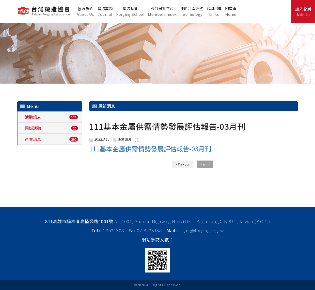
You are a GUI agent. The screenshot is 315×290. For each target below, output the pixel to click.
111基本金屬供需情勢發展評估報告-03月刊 (150, 148)
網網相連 (214, 11)
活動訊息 (33, 117)
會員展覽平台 (162, 11)
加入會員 (303, 12)
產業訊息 (33, 139)
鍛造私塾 (130, 11)
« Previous (182, 164)
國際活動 (33, 128)
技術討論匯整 (191, 11)
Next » (205, 164)
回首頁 (231, 11)
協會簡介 (85, 11)
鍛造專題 (105, 11)
